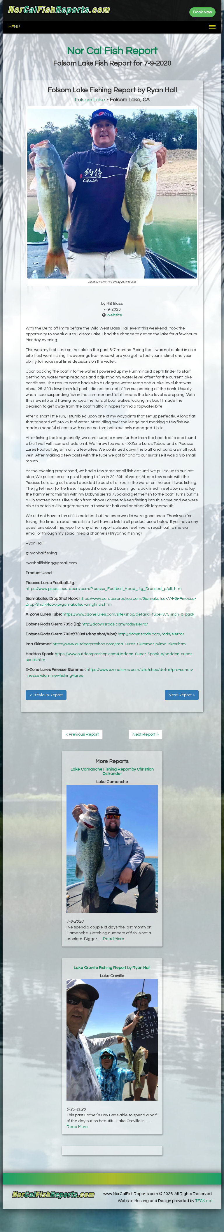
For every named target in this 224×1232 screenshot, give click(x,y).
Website (114, 315)
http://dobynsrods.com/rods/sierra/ (115, 624)
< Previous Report (46, 695)
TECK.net (204, 1201)
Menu (14, 27)
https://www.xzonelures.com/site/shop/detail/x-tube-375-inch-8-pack (128, 614)
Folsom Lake (90, 100)
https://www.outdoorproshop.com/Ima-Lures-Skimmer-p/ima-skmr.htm (119, 644)
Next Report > (182, 695)
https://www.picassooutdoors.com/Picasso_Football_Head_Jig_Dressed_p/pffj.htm (104, 589)
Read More (113, 939)
